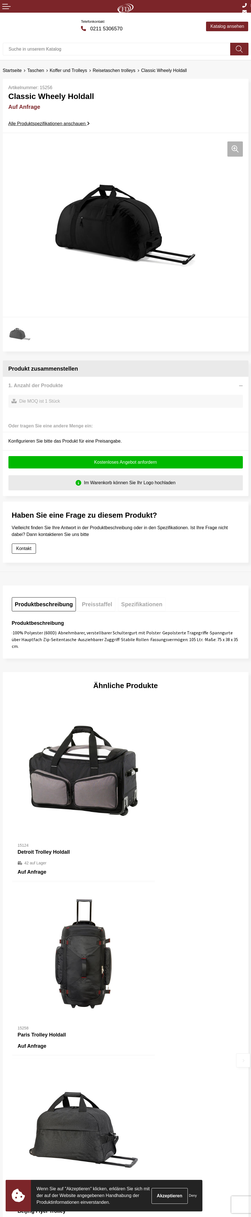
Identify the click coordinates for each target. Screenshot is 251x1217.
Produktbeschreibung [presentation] (44, 605)
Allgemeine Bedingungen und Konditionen (170, 1139)
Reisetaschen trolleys (114, 70)
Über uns (137, 1053)
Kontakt (23, 549)
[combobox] (116, 49)
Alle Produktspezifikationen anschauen (49, 123)
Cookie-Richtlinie (145, 1148)
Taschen (35, 70)
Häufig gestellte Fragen (151, 1062)
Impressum (139, 1165)
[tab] (44, 605)
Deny (193, 1196)
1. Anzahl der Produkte (35, 385)
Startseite (12, 70)
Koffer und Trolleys (68, 70)
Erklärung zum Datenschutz (156, 1156)
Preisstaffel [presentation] (97, 605)
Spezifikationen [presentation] (141, 605)
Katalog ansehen (227, 26)
